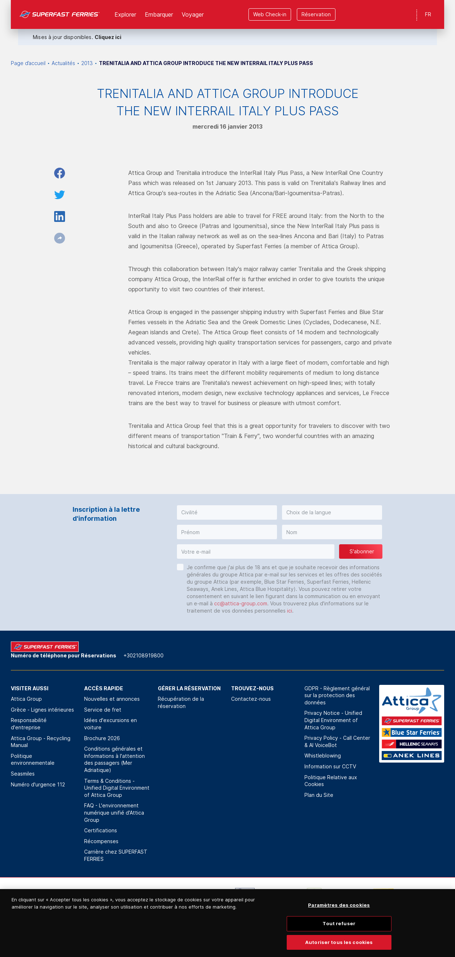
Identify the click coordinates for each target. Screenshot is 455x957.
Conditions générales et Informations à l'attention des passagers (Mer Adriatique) (114, 759)
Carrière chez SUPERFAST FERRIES (115, 855)
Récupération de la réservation (181, 702)
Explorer (125, 14)
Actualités (63, 63)
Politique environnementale (33, 759)
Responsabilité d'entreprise (29, 723)
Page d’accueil (28, 63)
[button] (227, 512)
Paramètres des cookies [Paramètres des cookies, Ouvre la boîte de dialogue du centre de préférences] (339, 914)
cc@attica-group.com (240, 603)
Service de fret (102, 710)
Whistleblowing (322, 755)
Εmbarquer (159, 14)
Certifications (100, 830)
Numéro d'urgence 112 (38, 784)
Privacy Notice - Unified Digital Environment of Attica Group (333, 720)
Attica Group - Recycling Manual (40, 741)
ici (289, 611)
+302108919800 (144, 655)
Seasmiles (23, 774)
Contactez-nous (251, 699)
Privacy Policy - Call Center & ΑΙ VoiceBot (337, 741)
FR (428, 14)
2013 (87, 63)
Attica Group (26, 699)
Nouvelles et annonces (112, 699)
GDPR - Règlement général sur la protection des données (337, 695)
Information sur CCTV (330, 766)
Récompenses (101, 841)
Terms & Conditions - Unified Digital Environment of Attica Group (117, 788)
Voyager (193, 14)
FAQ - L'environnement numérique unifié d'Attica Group (114, 812)
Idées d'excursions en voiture (110, 723)
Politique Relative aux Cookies (330, 781)
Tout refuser (338, 932)
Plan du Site (318, 795)
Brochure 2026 (102, 738)
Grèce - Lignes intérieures (42, 710)
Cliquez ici (108, 37)
